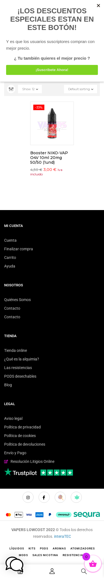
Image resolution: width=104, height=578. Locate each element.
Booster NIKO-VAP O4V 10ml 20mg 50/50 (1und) (49, 157)
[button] (14, 564)
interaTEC (62, 536)
